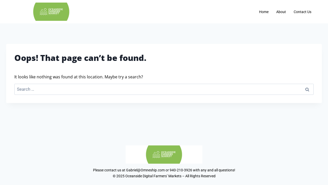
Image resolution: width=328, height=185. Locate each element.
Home (264, 12)
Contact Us (302, 12)
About (281, 12)
